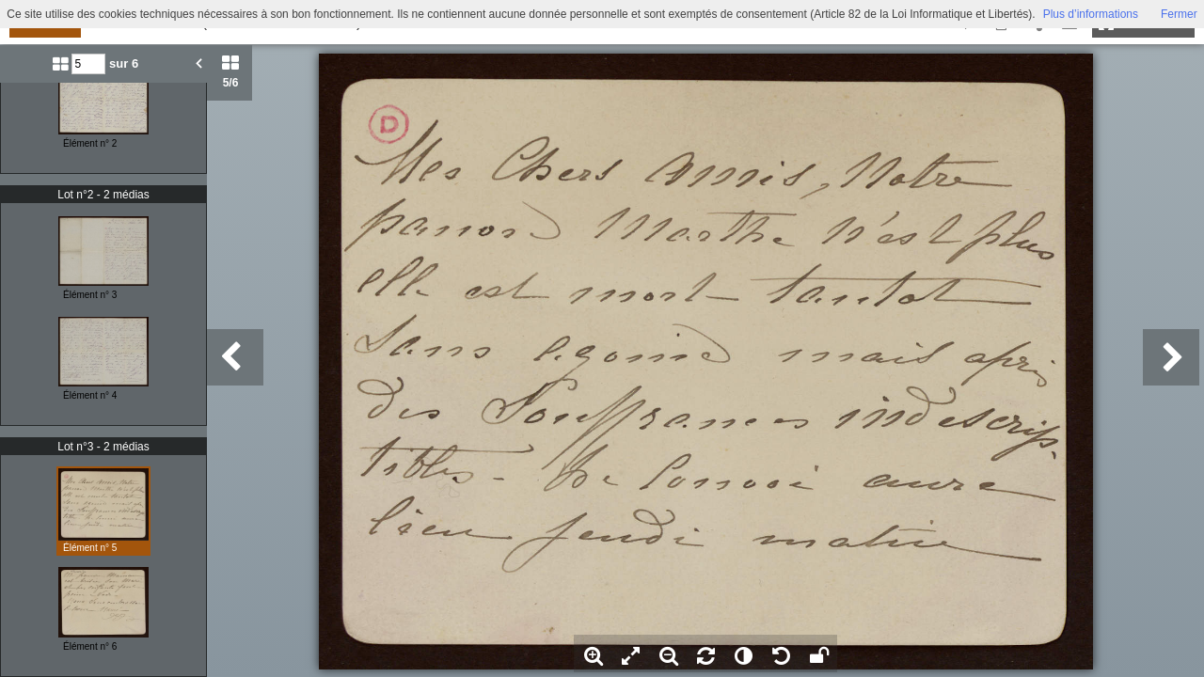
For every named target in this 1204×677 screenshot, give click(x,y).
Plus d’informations (1090, 14)
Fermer (1179, 14)
